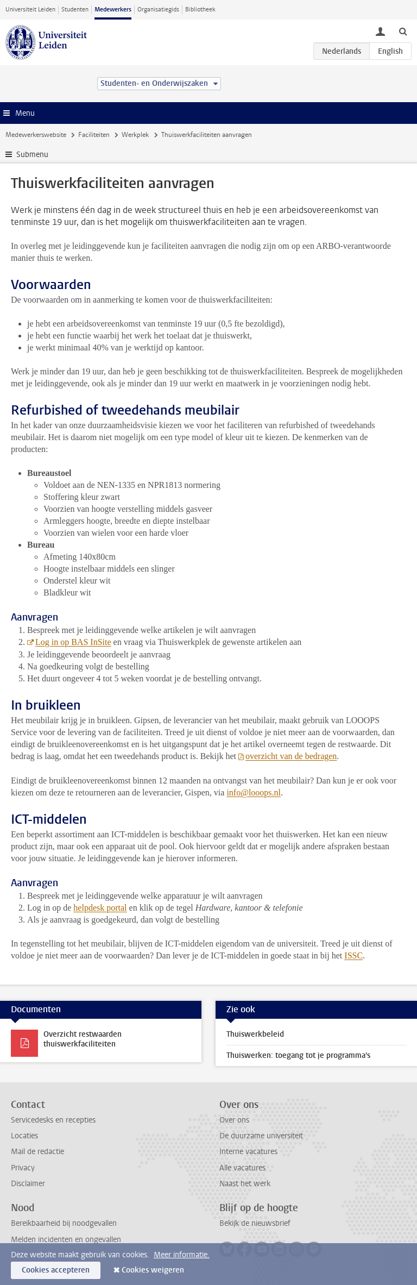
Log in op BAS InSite (73, 642)
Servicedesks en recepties (53, 1120)
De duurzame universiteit (261, 1136)
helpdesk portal (100, 907)
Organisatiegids (158, 9)
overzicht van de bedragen (291, 756)
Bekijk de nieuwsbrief (254, 1223)
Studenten (75, 9)
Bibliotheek (200, 9)
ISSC (353, 955)
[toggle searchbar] (403, 31)
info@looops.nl (253, 792)
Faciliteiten (94, 134)
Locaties (24, 1136)
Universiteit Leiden (30, 9)
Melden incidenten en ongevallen (66, 1239)
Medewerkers (112, 9)
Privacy (23, 1168)
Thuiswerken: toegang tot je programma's (298, 1055)
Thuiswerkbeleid (255, 1034)
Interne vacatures (248, 1151)
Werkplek (135, 134)
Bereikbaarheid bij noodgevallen (64, 1223)
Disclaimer (28, 1184)
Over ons (234, 1120)
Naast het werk (244, 1184)
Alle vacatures (242, 1168)
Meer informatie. (182, 1255)
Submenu (32, 154)
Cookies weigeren (153, 1270)
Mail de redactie (37, 1151)
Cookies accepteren (56, 1270)
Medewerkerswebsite (35, 134)
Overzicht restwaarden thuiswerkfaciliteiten (82, 1039)
